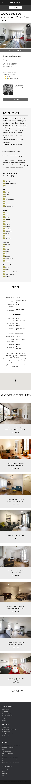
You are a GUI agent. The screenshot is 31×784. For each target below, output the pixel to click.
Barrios (3, 749)
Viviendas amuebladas (7, 734)
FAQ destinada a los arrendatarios (11, 745)
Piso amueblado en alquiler (9, 729)
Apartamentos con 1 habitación (10, 758)
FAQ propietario (6, 731)
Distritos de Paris (6, 751)
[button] (28, 35)
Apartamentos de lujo (7, 753)
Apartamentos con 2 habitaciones (10, 760)
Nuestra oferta (5, 727)
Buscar (15, 7)
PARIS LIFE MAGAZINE (7, 766)
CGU (26, 782)
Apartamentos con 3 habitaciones (10, 762)
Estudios (4, 755)
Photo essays (5, 769)
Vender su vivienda (7, 738)
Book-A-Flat (15, 2)
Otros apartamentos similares (15, 691)
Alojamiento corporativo (8, 747)
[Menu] (3, 2)
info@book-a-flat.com (7, 715)
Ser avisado (15, 99)
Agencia (4, 720)
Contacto (4, 718)
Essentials (4, 773)
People (3, 771)
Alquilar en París (6, 736)
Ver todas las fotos (15, 50)
